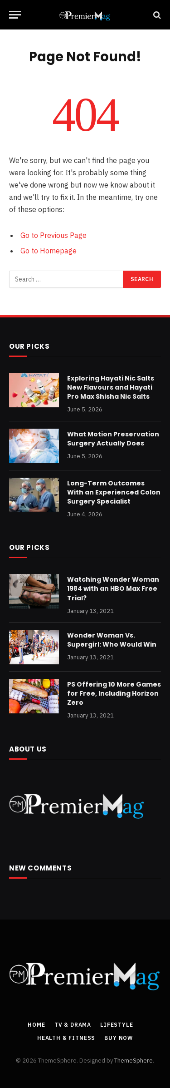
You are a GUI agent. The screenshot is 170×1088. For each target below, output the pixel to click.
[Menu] (15, 15)
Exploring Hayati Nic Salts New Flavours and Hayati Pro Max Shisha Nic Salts (110, 387)
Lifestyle (116, 1024)
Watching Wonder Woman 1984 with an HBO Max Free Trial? (113, 588)
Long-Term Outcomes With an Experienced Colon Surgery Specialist (113, 492)
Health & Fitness (66, 1037)
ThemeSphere (133, 1060)
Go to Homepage (48, 250)
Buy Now (118, 1037)
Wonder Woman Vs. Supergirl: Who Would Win (111, 640)
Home (36, 1024)
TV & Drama (72, 1024)
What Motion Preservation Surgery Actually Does (113, 439)
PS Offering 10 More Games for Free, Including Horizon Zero (114, 693)
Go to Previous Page (53, 235)
